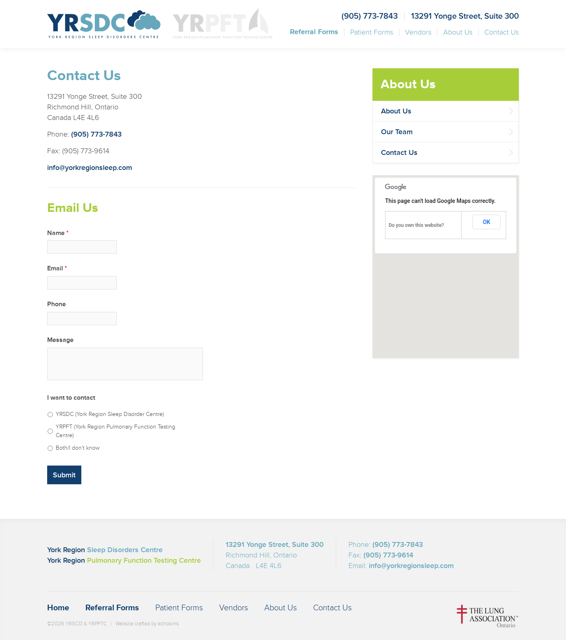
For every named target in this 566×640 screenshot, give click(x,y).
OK (486, 222)
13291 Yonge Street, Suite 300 (465, 16)
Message (60, 340)
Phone (56, 304)
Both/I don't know (78, 447)
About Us (457, 32)
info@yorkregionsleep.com (89, 167)
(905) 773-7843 (370, 16)
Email (57, 268)
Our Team (397, 131)
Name (58, 233)
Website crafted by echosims (147, 623)
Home (58, 608)
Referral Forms (314, 32)
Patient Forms (371, 32)
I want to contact (71, 398)
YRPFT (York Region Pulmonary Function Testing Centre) (115, 431)
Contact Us (501, 32)
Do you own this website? (416, 225)
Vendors (418, 32)
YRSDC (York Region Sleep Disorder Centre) (110, 414)
